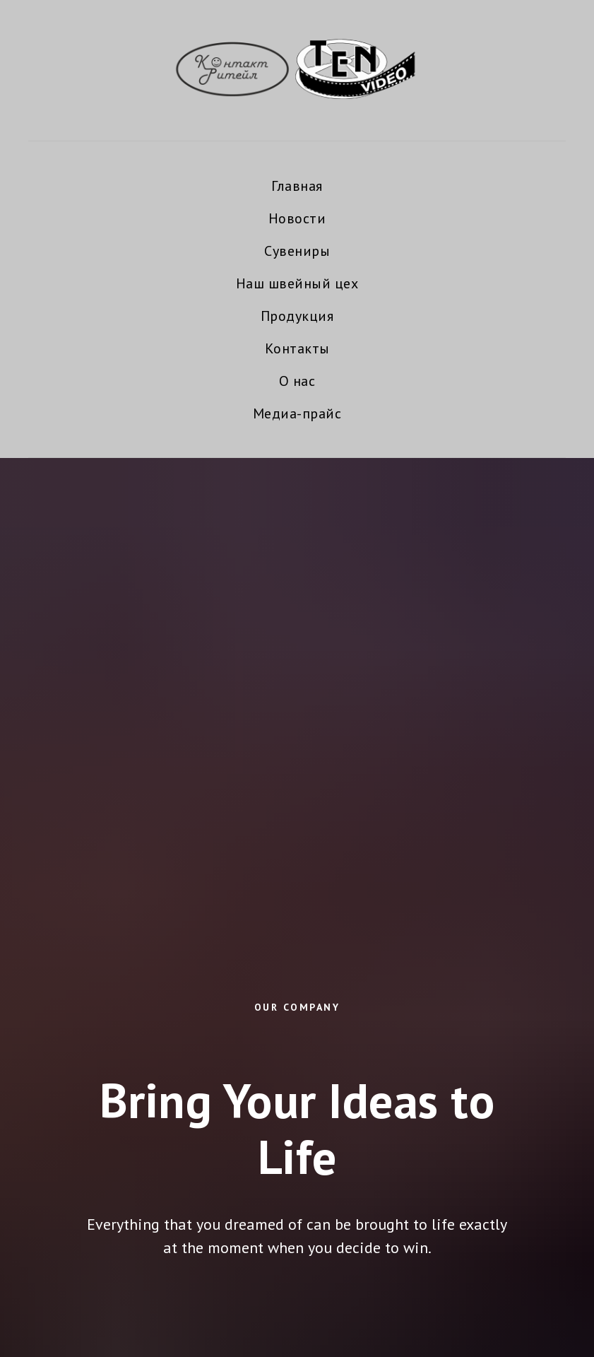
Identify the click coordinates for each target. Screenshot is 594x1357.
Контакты (297, 348)
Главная (297, 186)
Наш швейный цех (297, 283)
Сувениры (297, 251)
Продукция (297, 316)
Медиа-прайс (297, 413)
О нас (297, 381)
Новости (297, 218)
